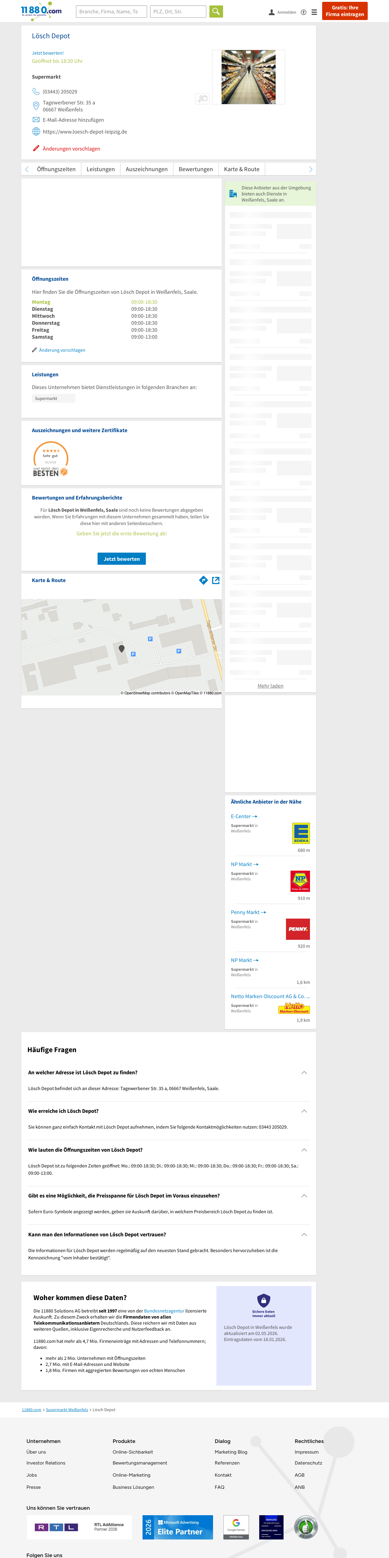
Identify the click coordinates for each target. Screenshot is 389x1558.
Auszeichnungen (147, 169)
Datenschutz (308, 1463)
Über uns (36, 1452)
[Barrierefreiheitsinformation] (306, 11)
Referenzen (227, 1463)
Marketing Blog (231, 1452)
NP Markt (241, 864)
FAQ (219, 1487)
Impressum (307, 1452)
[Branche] (111, 11)
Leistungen (101, 169)
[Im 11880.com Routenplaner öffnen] (203, 579)
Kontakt (223, 1475)
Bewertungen (196, 169)
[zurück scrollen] (26, 169)
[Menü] (317, 11)
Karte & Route (242, 169)
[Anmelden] (285, 12)
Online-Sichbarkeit (133, 1452)
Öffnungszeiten (56, 169)
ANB (300, 1487)
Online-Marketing (131, 1475)
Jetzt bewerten (122, 558)
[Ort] (178, 11)
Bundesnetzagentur (164, 1311)
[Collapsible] (304, 1072)
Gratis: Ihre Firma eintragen (345, 11)
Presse (33, 1487)
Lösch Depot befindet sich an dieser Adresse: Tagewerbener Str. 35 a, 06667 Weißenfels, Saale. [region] (123, 1088)
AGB (300, 1475)
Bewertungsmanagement (140, 1463)
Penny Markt (245, 912)
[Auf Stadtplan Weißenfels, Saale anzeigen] (215, 579)
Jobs (31, 1475)
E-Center (241, 816)
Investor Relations (45, 1463)
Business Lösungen (133, 1487)
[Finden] (216, 11)
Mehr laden (271, 685)
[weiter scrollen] (310, 169)
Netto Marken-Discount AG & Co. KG (270, 996)
